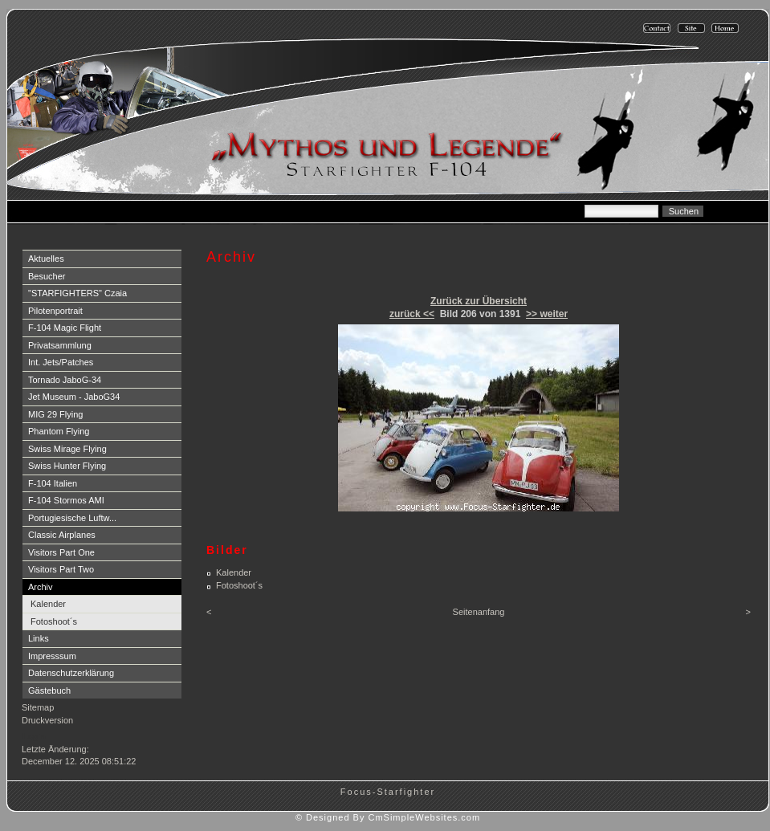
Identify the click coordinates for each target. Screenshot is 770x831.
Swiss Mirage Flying (67, 449)
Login (34, 736)
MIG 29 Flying (55, 414)
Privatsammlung (60, 345)
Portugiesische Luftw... (72, 518)
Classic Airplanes (62, 535)
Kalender (48, 604)
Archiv (40, 587)
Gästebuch (49, 690)
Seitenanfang (479, 612)
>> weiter (547, 314)
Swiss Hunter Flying (67, 465)
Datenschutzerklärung (71, 673)
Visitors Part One (61, 552)
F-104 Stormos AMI (66, 500)
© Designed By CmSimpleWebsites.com (387, 817)
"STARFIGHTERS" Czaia (77, 293)
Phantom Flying (58, 431)
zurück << (411, 314)
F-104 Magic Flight (64, 327)
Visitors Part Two (61, 569)
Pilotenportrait (55, 311)
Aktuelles (46, 258)
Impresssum (52, 656)
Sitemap (38, 707)
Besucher (46, 276)
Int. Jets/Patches (60, 362)
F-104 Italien (52, 483)
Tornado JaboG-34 (64, 380)
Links (38, 638)
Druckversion (47, 720)
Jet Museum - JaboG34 (74, 396)
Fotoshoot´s (54, 621)
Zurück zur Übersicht (478, 301)
